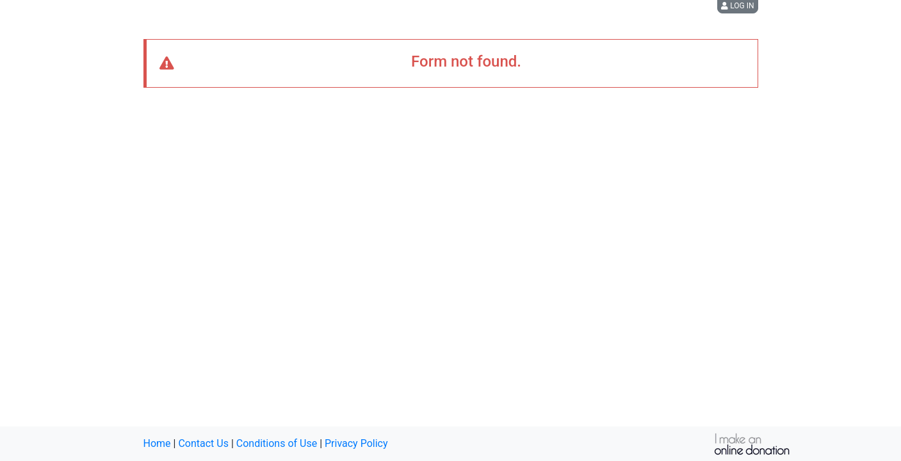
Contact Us (203, 443)
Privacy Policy (356, 443)
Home (157, 443)
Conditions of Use (276, 443)
